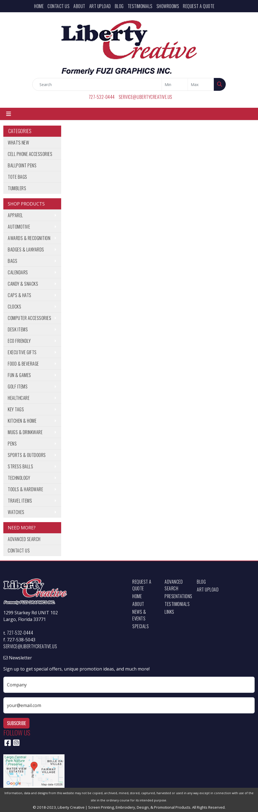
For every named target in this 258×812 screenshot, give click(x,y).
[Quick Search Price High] (201, 84)
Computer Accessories (29, 318)
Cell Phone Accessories (30, 154)
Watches (16, 512)
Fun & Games (19, 375)
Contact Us (59, 6)
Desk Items (18, 329)
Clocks (14, 306)
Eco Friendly (19, 340)
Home (39, 6)
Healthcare (18, 398)
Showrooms (168, 6)
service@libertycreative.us (145, 97)
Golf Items (18, 386)
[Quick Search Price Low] (175, 84)
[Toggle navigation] (8, 114)
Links (169, 611)
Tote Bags (17, 176)
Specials (140, 626)
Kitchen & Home (22, 420)
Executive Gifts (22, 352)
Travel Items (20, 500)
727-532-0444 (102, 97)
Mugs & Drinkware (25, 432)
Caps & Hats (19, 295)
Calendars (18, 272)
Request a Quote (199, 6)
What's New (18, 142)
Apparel (15, 215)
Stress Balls (20, 466)
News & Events (139, 615)
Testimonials (140, 6)
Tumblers (17, 188)
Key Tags (16, 409)
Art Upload (100, 6)
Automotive (19, 226)
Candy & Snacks (23, 283)
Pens (12, 443)
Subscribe (16, 723)
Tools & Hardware (25, 489)
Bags (12, 261)
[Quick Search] (97, 84)
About (79, 6)
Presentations (177, 596)
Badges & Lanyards (26, 249)
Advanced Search (24, 539)
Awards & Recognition (29, 238)
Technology (19, 478)
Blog (119, 6)
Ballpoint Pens (22, 165)
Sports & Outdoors (27, 455)
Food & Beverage (23, 363)
